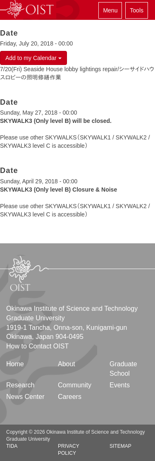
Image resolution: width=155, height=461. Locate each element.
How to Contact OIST (37, 346)
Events (120, 385)
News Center (25, 396)
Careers (69, 396)
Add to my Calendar (33, 58)
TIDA (11, 446)
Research (20, 385)
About (66, 363)
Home (15, 363)
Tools (136, 10)
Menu (110, 10)
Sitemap (120, 446)
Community (74, 385)
